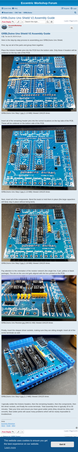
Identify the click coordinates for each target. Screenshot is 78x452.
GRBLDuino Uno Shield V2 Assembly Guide (28, 17)
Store (3, 426)
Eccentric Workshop (8, 423)
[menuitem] (14, 8)
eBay (13, 426)
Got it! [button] (62, 444)
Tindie (8, 426)
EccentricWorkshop (15, 25)
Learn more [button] (10, 447)
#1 (2, 36)
